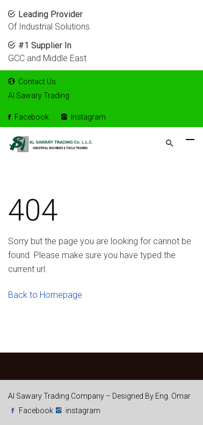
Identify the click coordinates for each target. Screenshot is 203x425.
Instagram (83, 117)
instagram (83, 410)
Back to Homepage (45, 295)
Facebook (28, 117)
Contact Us (32, 81)
